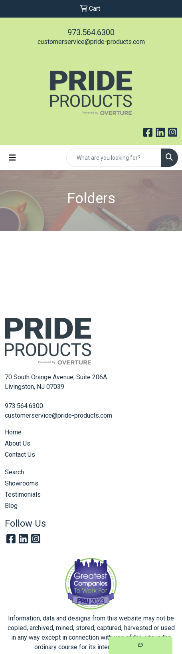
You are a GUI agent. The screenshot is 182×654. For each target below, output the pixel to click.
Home (13, 432)
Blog (11, 505)
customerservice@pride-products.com (91, 42)
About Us (17, 443)
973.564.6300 (91, 32)
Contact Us (20, 454)
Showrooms (21, 483)
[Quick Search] (113, 158)
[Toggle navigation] (12, 157)
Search (14, 472)
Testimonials (23, 494)
